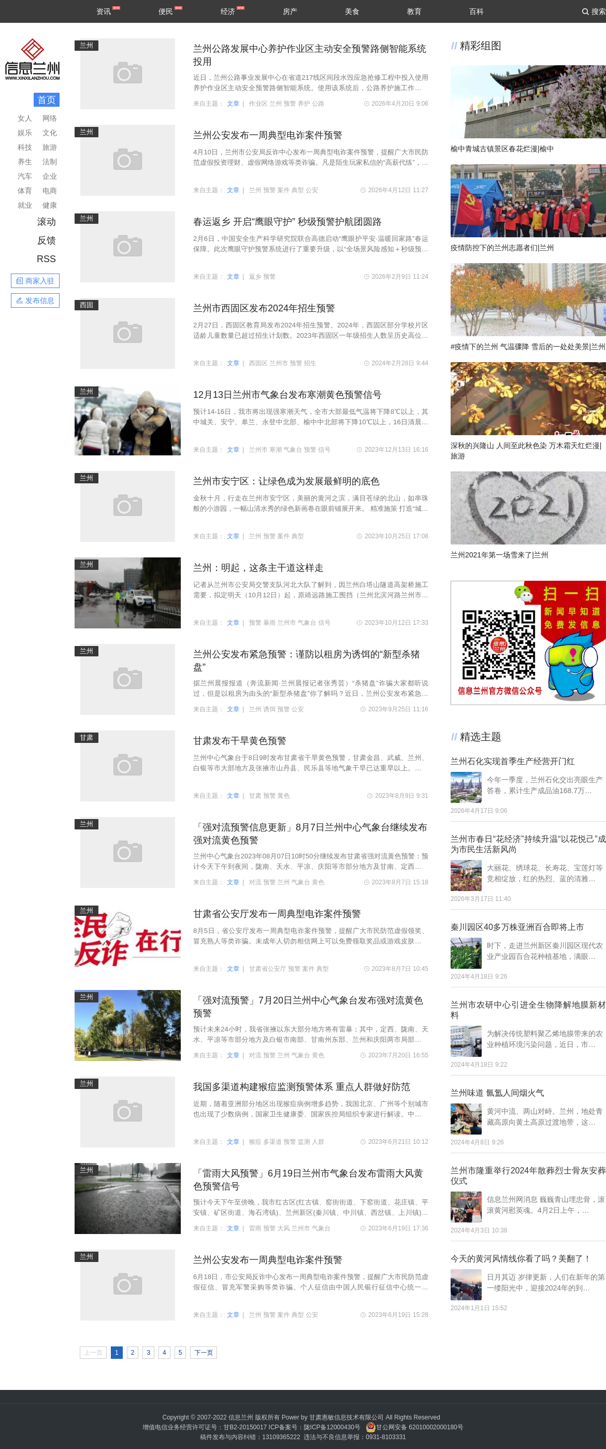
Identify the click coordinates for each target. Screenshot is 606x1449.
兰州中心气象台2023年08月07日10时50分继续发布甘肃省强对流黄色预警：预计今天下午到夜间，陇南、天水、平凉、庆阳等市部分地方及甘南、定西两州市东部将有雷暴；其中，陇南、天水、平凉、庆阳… (310, 862)
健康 (49, 205)
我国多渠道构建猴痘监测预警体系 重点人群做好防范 (301, 1087)
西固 (86, 305)
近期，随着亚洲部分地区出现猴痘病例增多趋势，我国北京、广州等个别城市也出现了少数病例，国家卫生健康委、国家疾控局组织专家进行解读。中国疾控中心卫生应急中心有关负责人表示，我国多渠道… (310, 1110)
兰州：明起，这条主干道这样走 (258, 568)
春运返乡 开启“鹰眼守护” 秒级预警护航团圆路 (287, 222)
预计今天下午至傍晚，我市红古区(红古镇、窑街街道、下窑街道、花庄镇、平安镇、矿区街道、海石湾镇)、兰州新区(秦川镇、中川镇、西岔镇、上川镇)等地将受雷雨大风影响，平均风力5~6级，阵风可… (310, 1208)
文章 (233, 103)
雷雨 (255, 1228)
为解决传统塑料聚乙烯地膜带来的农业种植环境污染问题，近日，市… (545, 1039)
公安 (312, 190)
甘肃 (86, 737)
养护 (304, 103)
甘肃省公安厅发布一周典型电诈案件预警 (277, 914)
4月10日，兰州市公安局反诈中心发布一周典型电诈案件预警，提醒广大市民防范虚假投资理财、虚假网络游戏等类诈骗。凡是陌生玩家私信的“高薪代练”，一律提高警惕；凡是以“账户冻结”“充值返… (310, 158)
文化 (49, 132)
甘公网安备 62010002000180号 (415, 1427)
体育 (25, 190)
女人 (25, 118)
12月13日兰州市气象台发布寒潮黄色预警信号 (287, 395)
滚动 (46, 222)
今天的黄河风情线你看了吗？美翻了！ (521, 1258)
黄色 (284, 795)
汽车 (25, 176)
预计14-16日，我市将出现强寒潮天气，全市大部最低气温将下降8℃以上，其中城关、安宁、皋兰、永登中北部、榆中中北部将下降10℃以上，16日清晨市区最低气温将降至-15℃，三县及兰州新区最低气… (310, 417)
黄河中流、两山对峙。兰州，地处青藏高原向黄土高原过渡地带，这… (545, 1116)
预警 (290, 103)
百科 (476, 11)
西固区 (258, 363)
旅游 (49, 147)
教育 (414, 11)
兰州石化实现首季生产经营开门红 (513, 761)
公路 (318, 103)
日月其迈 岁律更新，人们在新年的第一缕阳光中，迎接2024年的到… (546, 1282)
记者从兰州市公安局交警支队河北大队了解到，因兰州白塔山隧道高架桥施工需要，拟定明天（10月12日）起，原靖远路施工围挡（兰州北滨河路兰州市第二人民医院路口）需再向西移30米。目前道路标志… (310, 590)
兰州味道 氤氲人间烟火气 (497, 1092)
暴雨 (269, 622)
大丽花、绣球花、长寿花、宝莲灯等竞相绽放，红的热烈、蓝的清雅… (545, 873)
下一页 (203, 1352)
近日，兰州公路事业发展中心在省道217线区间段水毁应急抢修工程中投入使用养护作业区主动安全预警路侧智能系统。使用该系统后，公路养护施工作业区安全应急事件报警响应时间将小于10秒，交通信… (310, 83)
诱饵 (269, 709)
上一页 (93, 1352)
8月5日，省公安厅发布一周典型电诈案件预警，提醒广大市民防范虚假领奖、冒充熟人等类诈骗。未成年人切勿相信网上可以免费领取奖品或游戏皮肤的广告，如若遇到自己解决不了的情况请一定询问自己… (310, 936)
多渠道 (272, 1141)
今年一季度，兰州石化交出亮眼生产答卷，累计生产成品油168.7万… (545, 785)
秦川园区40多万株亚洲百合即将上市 (517, 927)
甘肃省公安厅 (267, 968)
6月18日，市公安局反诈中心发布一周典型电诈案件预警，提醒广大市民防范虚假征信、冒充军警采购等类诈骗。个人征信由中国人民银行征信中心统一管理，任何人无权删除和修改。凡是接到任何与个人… (310, 1283)
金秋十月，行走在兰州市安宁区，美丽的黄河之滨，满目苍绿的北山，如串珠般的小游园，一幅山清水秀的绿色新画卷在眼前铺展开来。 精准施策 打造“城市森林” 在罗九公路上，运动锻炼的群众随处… (310, 504)
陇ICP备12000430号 (332, 1427)
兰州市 (278, 363)
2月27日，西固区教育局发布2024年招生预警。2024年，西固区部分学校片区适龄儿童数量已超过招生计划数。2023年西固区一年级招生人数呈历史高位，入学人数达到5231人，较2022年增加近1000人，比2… (310, 331)
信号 (324, 449)
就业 (25, 205)
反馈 (46, 240)
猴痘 (255, 1141)
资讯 (103, 11)
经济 (228, 11)
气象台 (293, 449)
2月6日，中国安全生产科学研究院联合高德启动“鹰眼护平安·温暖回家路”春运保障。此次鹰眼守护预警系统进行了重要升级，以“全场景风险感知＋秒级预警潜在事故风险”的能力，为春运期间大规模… (310, 244)
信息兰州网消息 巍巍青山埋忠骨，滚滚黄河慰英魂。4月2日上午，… (546, 1204)
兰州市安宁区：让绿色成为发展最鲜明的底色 (286, 481)
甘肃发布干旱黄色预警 (239, 741)
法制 (49, 161)
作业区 (258, 103)
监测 (304, 1141)
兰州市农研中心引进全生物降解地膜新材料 (528, 1010)
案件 (284, 190)
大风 (284, 1228)
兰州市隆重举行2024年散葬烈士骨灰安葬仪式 (528, 1175)
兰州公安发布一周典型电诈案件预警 (267, 135)
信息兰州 (240, 1417)
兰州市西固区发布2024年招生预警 (264, 308)
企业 (49, 176)
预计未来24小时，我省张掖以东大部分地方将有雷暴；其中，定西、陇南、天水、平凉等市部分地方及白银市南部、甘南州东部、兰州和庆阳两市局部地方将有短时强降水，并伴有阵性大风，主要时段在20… (310, 1035)
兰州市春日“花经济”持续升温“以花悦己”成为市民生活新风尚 (528, 844)
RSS (46, 259)
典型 (298, 190)
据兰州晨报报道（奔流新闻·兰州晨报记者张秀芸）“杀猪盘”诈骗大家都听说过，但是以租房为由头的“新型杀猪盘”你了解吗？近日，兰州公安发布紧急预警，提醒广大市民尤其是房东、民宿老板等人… (310, 689)
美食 (352, 11)
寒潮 (275, 449)
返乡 (255, 276)
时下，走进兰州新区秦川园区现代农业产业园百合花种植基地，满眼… (545, 950)
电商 (49, 190)
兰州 (86, 45)
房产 (290, 11)
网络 (49, 118)
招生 (310, 363)
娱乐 (25, 132)
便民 (165, 11)
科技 (25, 147)
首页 (46, 100)
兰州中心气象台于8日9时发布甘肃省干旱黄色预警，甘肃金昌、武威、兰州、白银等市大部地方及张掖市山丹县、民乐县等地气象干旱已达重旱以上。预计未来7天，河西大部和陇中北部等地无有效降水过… (310, 763)
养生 (25, 161)
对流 (255, 882)
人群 (318, 1141)
